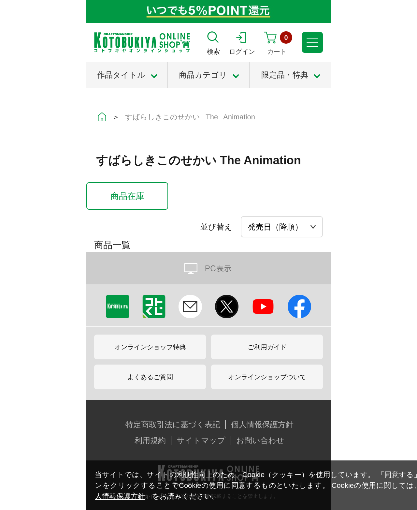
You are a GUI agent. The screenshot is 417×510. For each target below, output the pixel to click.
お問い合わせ (260, 440)
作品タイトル (121, 74)
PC (208, 268)
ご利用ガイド (267, 347)
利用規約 (150, 440)
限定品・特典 (284, 74)
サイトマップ (201, 440)
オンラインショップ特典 (150, 347)
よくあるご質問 (150, 377)
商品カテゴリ (203, 74)
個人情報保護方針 (262, 424)
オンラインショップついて (267, 377)
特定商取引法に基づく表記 (172, 424)
